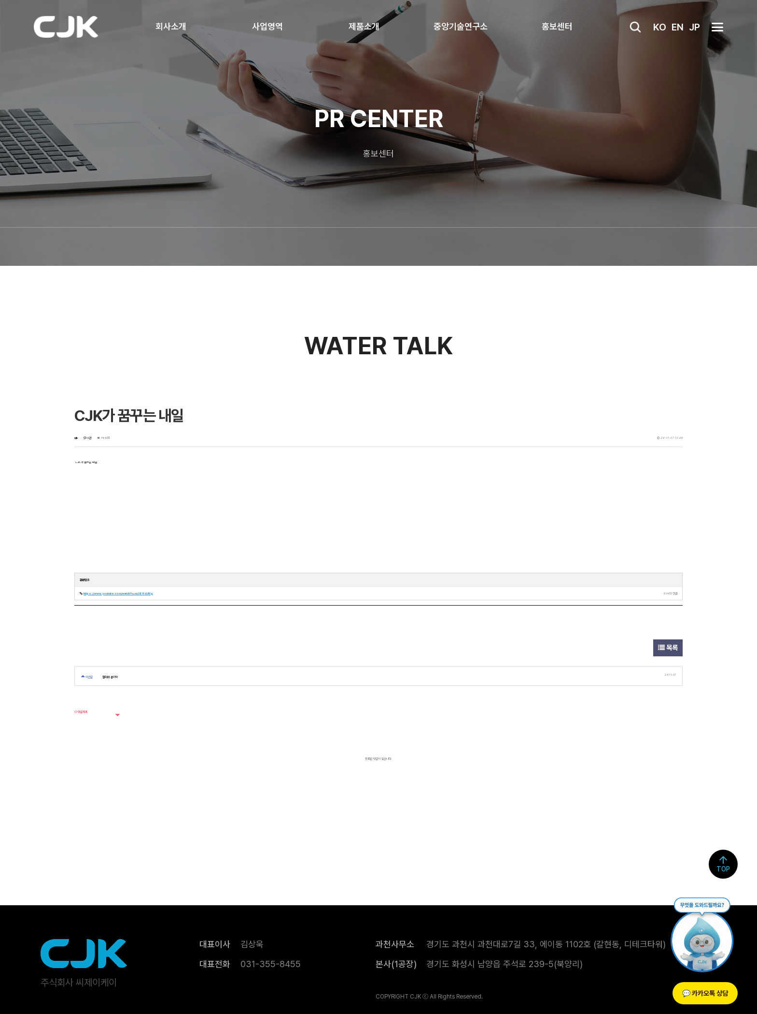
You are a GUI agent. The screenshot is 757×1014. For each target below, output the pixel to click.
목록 (668, 648)
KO (659, 27)
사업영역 (267, 26)
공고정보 (392, 247)
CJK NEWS (317, 247)
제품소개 (364, 26)
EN (678, 27)
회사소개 (170, 26)
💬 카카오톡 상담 (705, 993)
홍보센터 (557, 26)
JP (694, 27)
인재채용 (523, 247)
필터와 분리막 (110, 677)
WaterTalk (237, 247)
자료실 (457, 247)
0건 (87, 437)
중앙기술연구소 (461, 26)
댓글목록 (80, 711)
